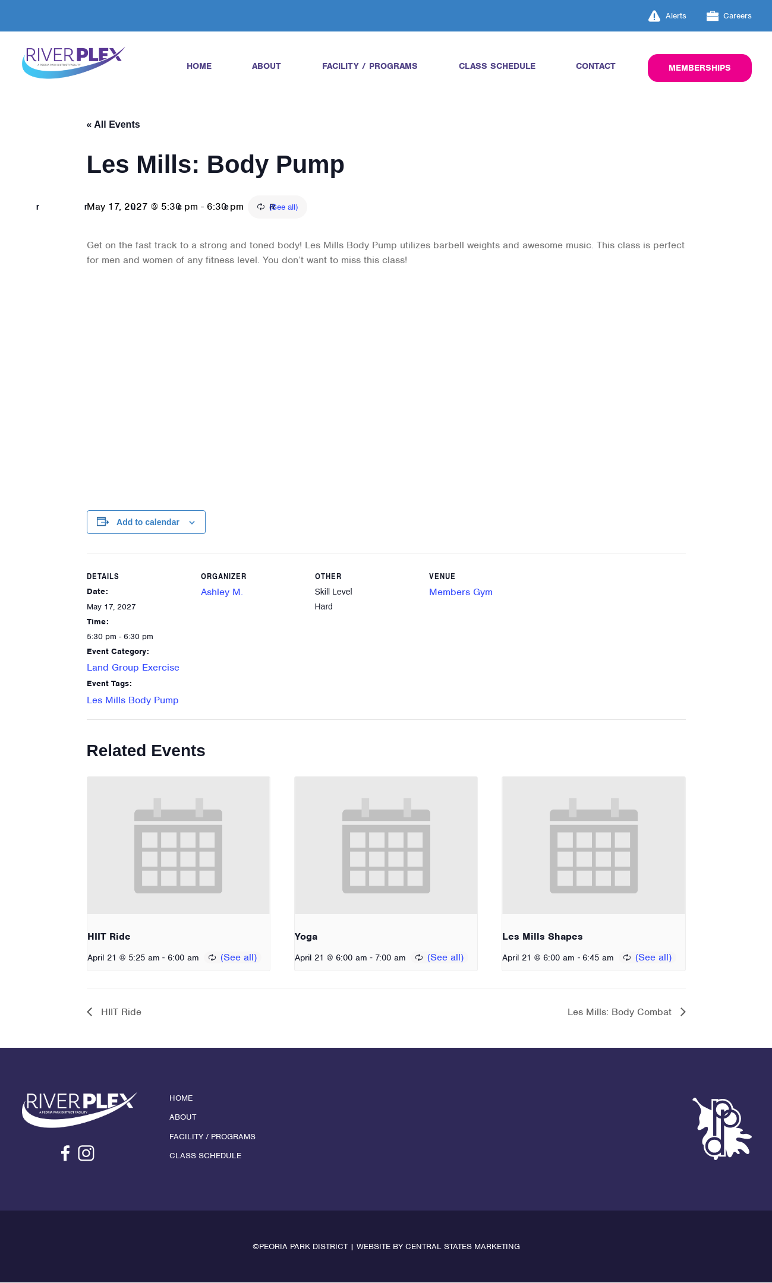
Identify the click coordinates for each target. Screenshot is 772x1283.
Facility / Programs (370, 66)
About (266, 66)
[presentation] (178, 846)
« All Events (113, 124)
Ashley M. (222, 592)
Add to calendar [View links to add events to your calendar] (147, 522)
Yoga (306, 937)
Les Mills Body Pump (133, 700)
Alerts (667, 16)
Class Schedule (497, 66)
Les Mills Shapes (542, 937)
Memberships (700, 67)
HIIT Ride (109, 937)
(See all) (350, 208)
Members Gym (461, 592)
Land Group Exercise (133, 668)
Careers (729, 16)
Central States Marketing (462, 1247)
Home (199, 66)
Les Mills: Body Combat (621, 1012)
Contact (596, 66)
